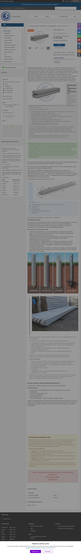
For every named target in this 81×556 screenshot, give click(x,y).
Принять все (35, 551)
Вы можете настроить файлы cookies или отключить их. (40, 547)
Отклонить (48, 551)
